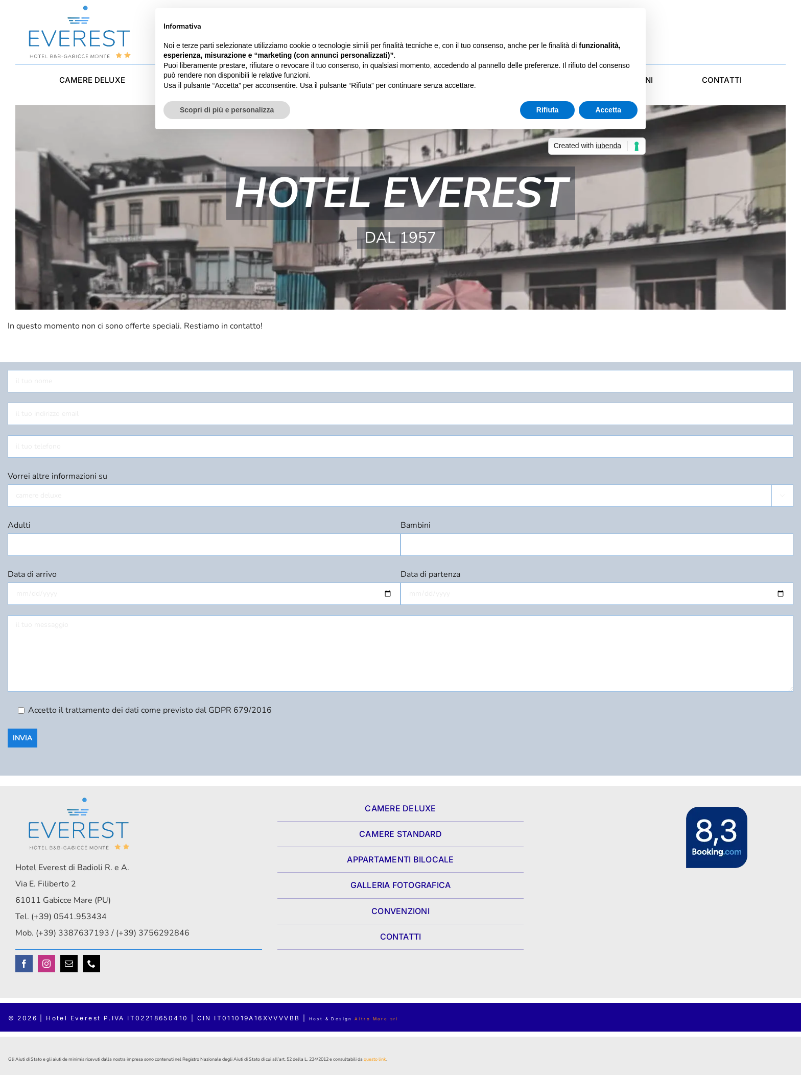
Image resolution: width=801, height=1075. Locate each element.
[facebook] (24, 963)
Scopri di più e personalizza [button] (227, 110)
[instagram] (46, 963)
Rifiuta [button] (547, 110)
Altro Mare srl (376, 1018)
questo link (375, 1059)
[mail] (69, 963)
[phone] (91, 963)
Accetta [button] (608, 110)
